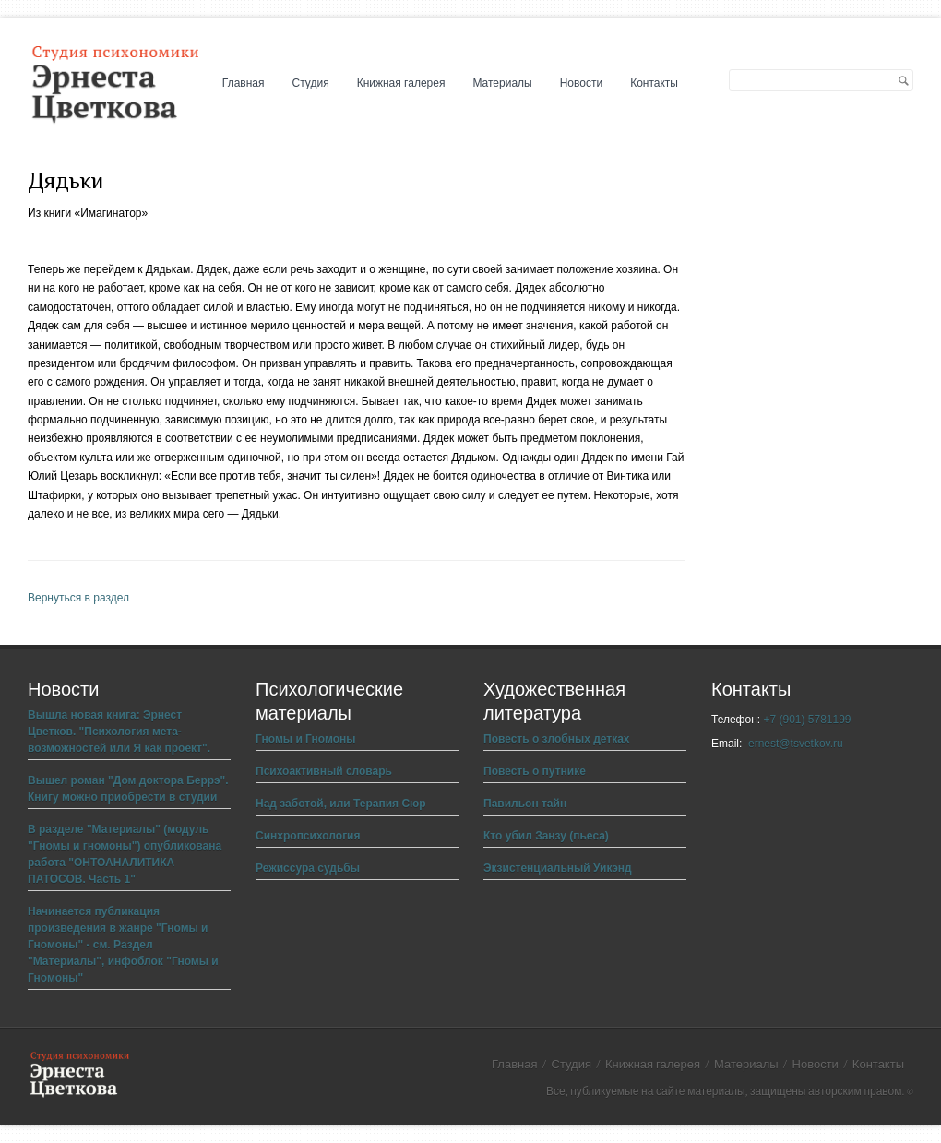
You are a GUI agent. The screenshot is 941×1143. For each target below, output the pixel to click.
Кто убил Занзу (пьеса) (546, 835)
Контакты (654, 83)
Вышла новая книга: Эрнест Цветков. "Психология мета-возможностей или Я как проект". (119, 731)
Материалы (501, 83)
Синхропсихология (308, 835)
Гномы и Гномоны (306, 738)
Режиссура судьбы (308, 868)
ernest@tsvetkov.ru (795, 743)
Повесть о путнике (534, 771)
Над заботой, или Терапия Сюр (341, 803)
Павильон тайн (524, 803)
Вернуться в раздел (78, 597)
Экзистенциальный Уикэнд (557, 868)
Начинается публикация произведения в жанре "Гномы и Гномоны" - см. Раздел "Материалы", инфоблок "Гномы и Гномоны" (123, 944)
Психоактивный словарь (324, 771)
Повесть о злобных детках (556, 738)
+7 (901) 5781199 (807, 719)
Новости (581, 83)
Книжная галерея (401, 83)
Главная (243, 83)
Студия (310, 83)
